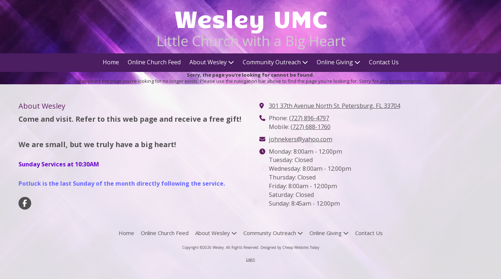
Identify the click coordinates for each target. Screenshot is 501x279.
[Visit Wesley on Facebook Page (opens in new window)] (25, 203)
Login (250, 259)
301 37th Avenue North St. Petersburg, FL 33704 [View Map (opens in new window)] (334, 106)
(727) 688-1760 (310, 127)
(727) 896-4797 (309, 118)
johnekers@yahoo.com (300, 139)
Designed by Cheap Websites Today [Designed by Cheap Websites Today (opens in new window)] (289, 247)
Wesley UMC (251, 18)
